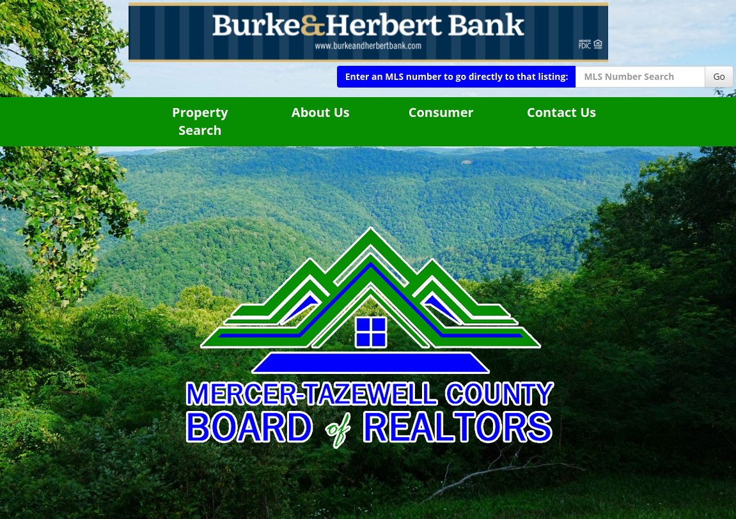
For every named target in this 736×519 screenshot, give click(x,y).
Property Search (200, 121)
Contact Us (561, 112)
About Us (321, 112)
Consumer (441, 112)
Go (719, 76)
